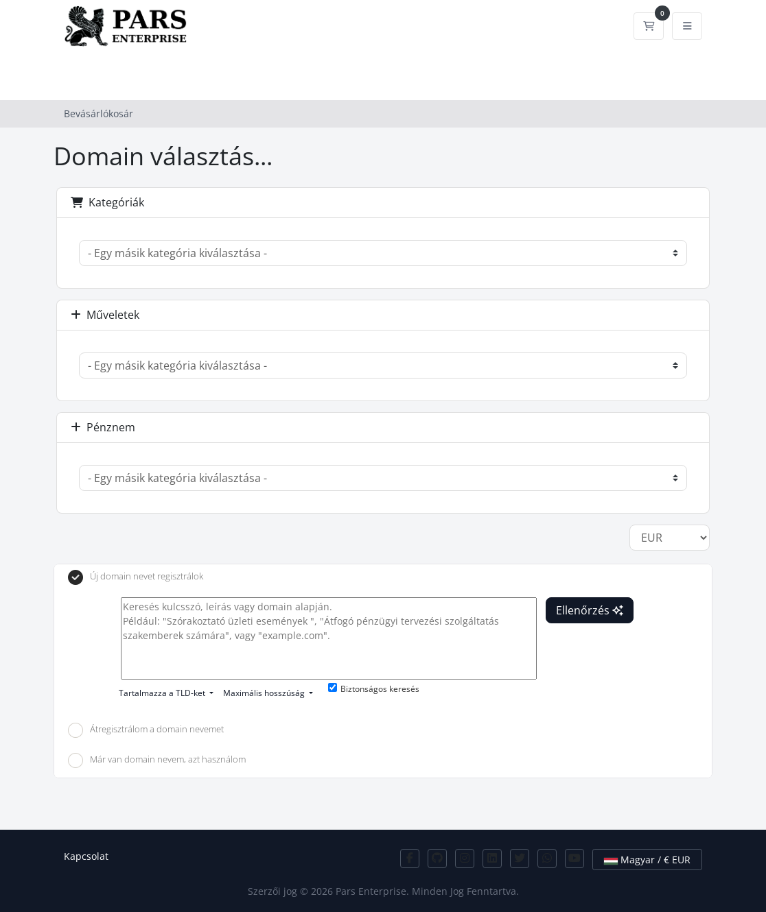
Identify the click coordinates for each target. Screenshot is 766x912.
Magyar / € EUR (647, 859)
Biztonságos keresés (373, 689)
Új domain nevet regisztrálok (135, 577)
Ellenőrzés (589, 610)
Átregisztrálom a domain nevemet (146, 730)
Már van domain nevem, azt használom (157, 760)
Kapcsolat (86, 856)
